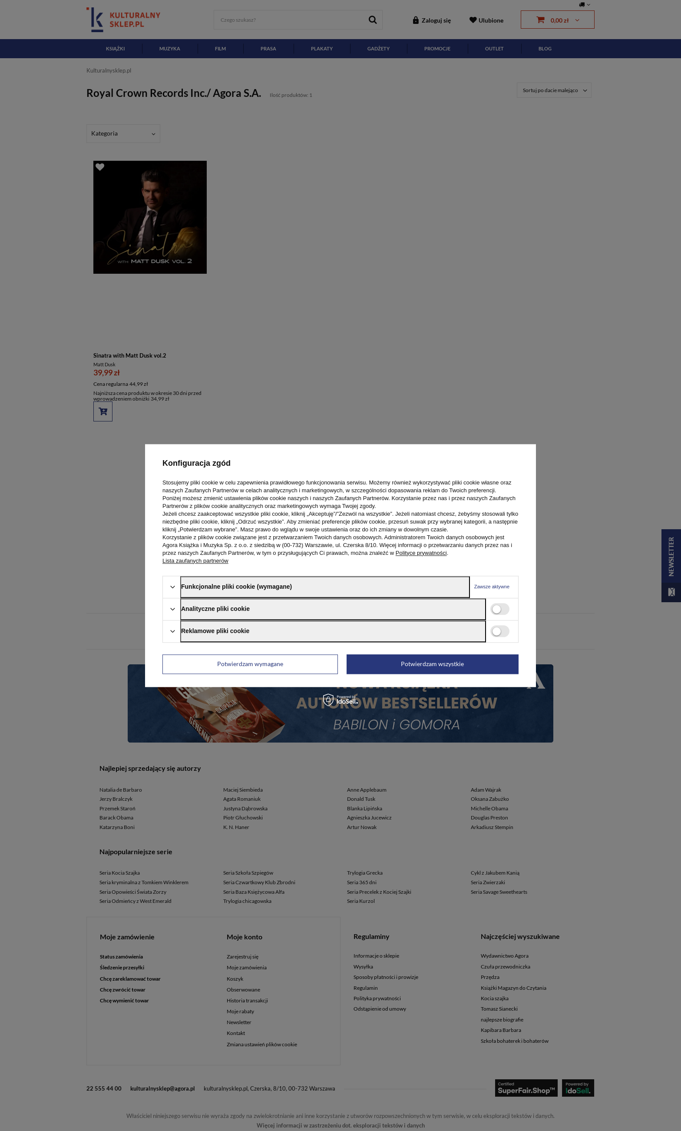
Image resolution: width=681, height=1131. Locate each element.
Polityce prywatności (421, 553)
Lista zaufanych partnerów (195, 560)
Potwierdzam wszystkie (432, 663)
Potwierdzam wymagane (250, 663)
